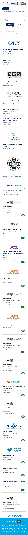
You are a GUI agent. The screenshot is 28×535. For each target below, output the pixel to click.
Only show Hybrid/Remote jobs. (12, 27)
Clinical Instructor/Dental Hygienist (12, 100)
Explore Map (21, 9)
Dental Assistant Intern (9, 455)
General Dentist (7, 60)
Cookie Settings (11, 521)
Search (5, 9)
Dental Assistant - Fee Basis (10, 502)
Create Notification (20, 33)
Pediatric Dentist (7, 431)
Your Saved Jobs (20, 11)
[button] (18, 24)
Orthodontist (6, 279)
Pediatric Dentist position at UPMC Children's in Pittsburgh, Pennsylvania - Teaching (13, 253)
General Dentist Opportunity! (10, 468)
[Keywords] (14, 15)
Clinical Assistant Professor (10, 109)
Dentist (5, 323)
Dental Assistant (7, 206)
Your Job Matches (8, 11)
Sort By (4, 33)
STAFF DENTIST (7, 174)
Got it (19, 521)
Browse (12, 9)
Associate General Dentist (10, 81)
